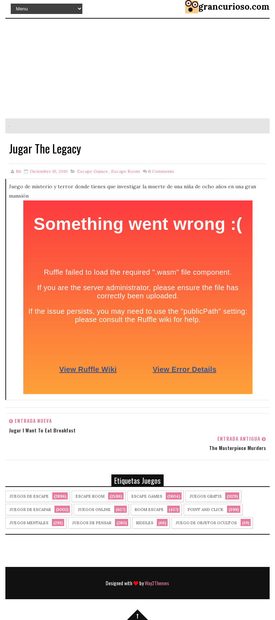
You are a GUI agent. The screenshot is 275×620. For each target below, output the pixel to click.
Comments (161, 171)
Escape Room (125, 171)
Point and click (205, 509)
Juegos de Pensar (91, 522)
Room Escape (149, 509)
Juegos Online (94, 509)
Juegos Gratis (205, 496)
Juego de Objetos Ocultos (206, 522)
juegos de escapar (30, 509)
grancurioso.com (234, 6)
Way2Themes (157, 583)
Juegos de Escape (29, 496)
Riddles (144, 522)
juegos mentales (28, 522)
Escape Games (92, 171)
